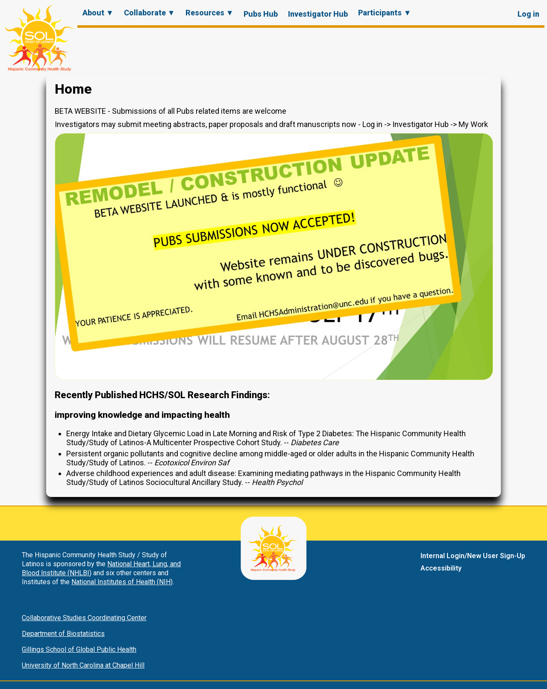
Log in (528, 13)
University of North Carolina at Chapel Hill (83, 665)
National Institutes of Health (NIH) (122, 582)
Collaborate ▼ (149, 12)
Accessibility (441, 568)
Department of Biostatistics (63, 634)
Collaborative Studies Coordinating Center (84, 618)
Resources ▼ (209, 12)
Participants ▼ (384, 12)
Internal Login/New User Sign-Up (473, 556)
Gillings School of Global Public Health (79, 649)
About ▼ (98, 12)
